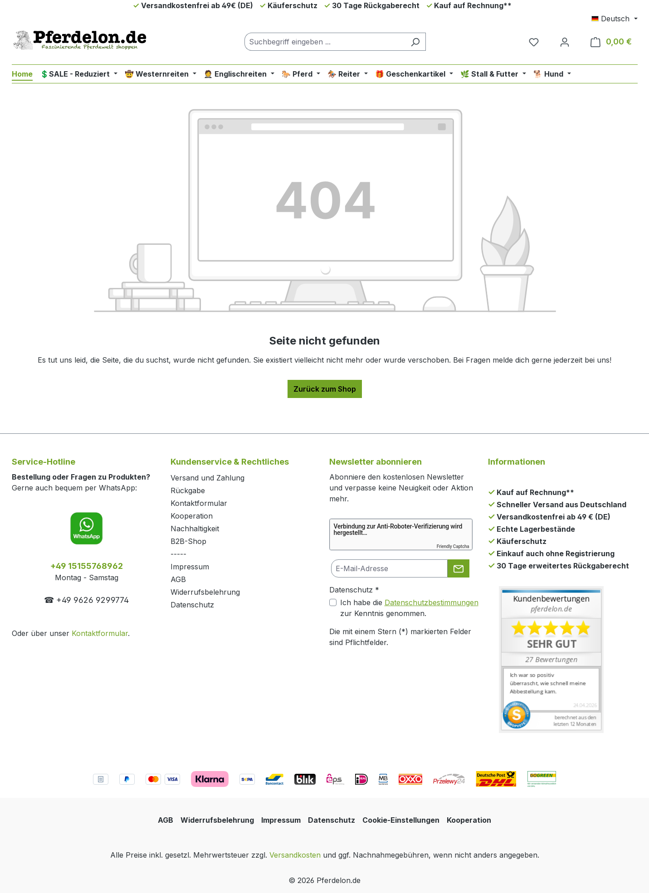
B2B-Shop (188, 541)
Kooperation (192, 515)
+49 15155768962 (86, 566)
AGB (178, 579)
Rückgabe (188, 490)
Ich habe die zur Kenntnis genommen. (409, 608)
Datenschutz (192, 604)
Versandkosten (295, 854)
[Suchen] (415, 42)
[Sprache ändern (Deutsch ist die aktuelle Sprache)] (614, 18)
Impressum (190, 566)
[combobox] (324, 42)
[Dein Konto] (565, 42)
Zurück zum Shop (324, 388)
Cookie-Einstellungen (400, 820)
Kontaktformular (100, 633)
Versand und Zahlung (207, 477)
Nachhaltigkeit (195, 528)
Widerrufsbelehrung (205, 592)
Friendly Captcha (453, 546)
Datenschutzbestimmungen (431, 602)
